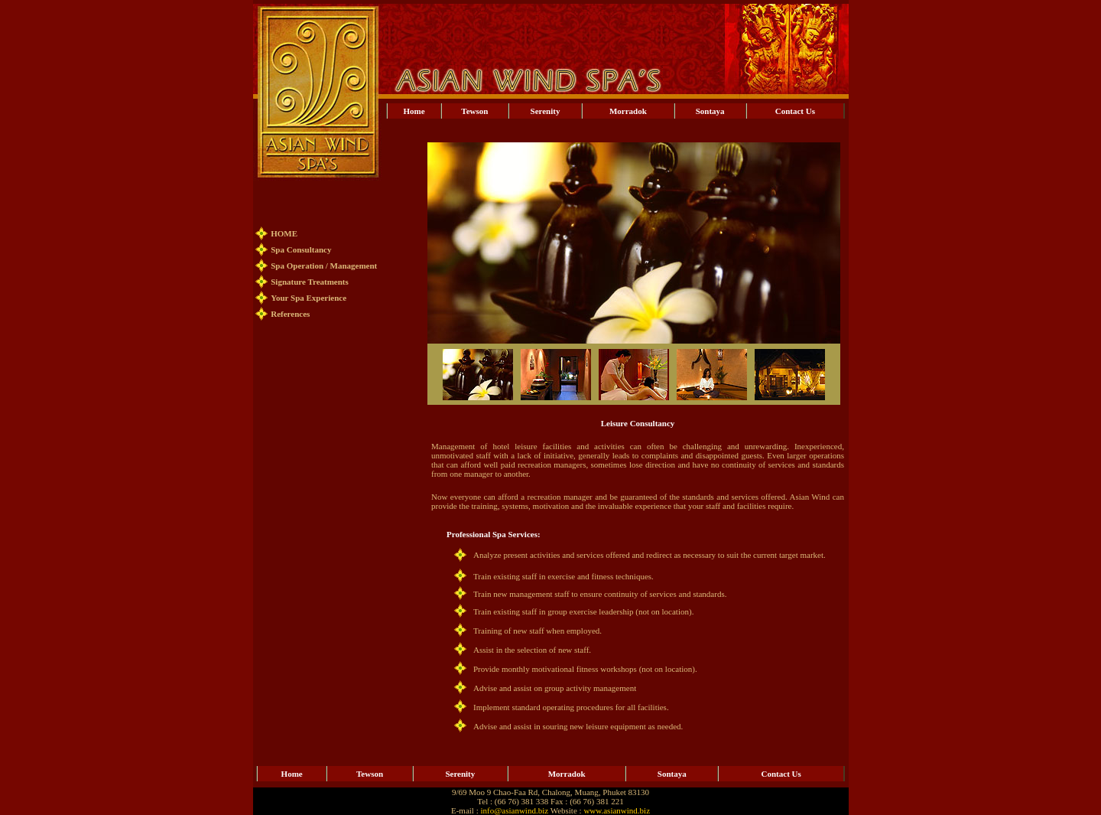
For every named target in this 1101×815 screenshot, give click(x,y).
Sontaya (710, 111)
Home (414, 111)
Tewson (474, 111)
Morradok (628, 111)
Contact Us (795, 111)
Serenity (545, 111)
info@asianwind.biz (514, 810)
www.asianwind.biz (616, 810)
